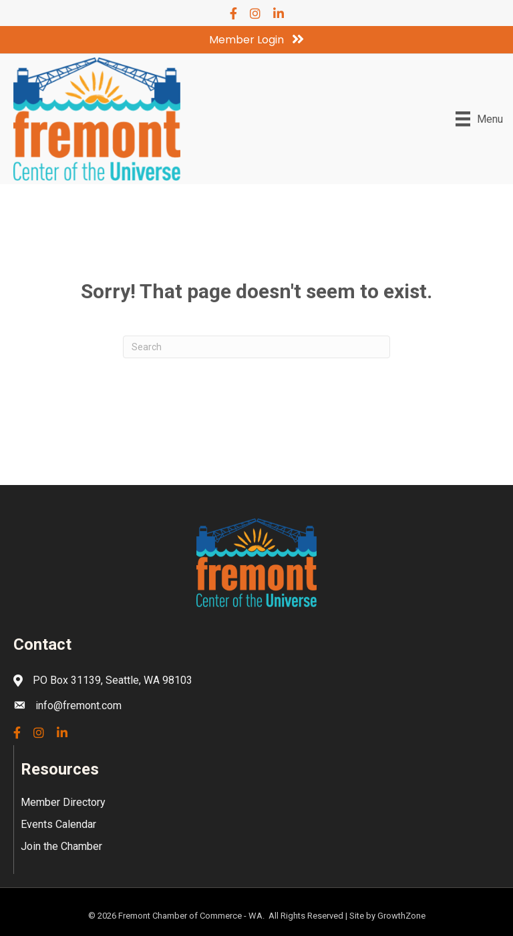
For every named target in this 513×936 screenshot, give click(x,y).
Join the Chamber (61, 846)
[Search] (256, 347)
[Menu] (479, 118)
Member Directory (63, 802)
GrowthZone (401, 916)
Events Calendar (58, 824)
